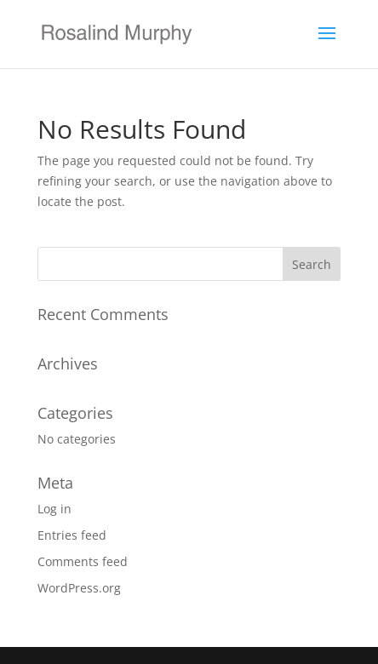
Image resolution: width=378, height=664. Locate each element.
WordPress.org (79, 588)
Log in (54, 509)
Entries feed (71, 535)
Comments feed (82, 561)
